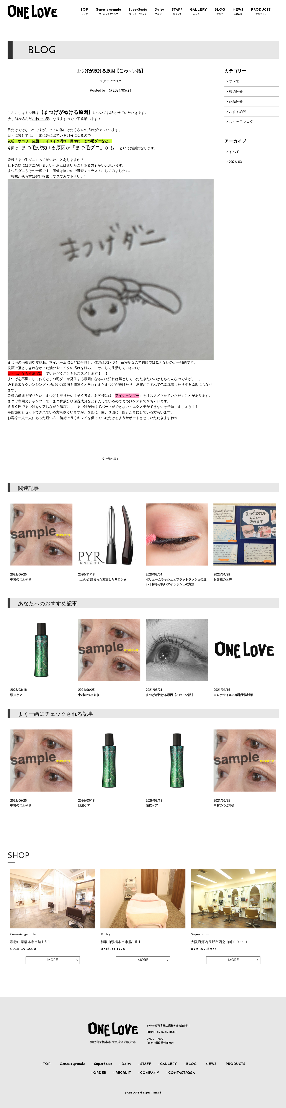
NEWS (238, 12)
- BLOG (190, 1064)
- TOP (46, 1064)
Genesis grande (108, 12)
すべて (234, 81)
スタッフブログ (241, 122)
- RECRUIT (122, 1073)
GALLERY (198, 12)
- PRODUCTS (234, 1064)
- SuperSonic (102, 1064)
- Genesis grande (71, 1064)
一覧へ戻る (112, 464)
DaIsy (159, 12)
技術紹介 (236, 91)
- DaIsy (125, 1064)
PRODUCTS (261, 12)
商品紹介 (236, 101)
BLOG (220, 12)
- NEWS (209, 1064)
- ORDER (98, 1073)
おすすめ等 (237, 112)
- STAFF (144, 1064)
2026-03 (235, 162)
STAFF (177, 12)
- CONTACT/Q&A (180, 1073)
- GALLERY (167, 1064)
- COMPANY (148, 1073)
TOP (84, 12)
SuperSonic (138, 12)
